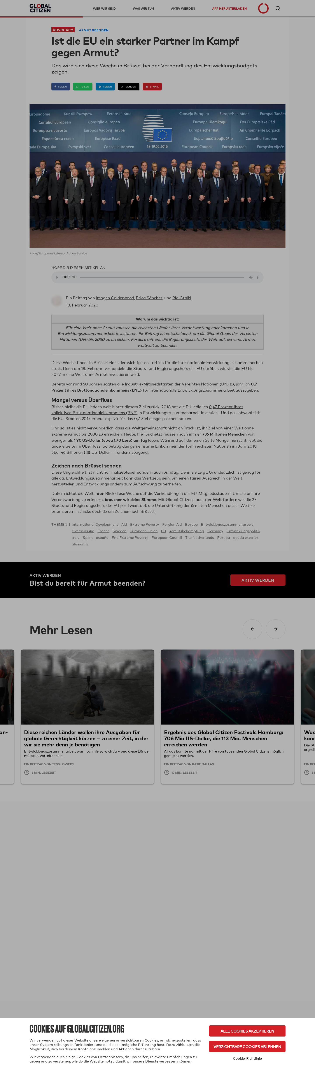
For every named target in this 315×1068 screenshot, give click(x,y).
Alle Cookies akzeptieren (247, 1031)
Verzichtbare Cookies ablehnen (247, 1046)
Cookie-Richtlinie (247, 1058)
